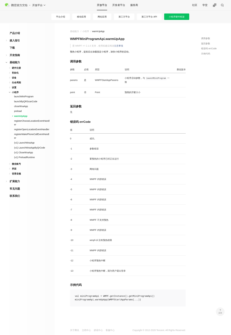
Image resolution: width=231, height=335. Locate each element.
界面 (14, 168)
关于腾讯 (74, 330)
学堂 (205, 5)
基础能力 (15, 62)
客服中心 (110, 330)
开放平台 (102, 5)
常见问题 (15, 188)
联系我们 (15, 196)
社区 (194, 5)
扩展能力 (15, 181)
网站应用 (102, 16)
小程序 (15, 92)
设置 (14, 87)
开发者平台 (118, 5)
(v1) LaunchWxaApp (24, 142)
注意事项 (118, 45)
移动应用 (81, 16)
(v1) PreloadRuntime (24, 157)
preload (18, 111)
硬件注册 (16, 68)
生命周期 (16, 82)
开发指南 (15, 55)
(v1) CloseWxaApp (23, 152)
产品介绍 (15, 33)
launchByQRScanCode (25, 101)
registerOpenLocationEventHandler (31, 129)
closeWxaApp (21, 106)
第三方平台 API (149, 16)
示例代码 (205, 53)
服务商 (134, 5)
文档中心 (86, 330)
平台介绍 (60, 16)
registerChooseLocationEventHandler (31, 123)
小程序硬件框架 (177, 16)
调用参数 (205, 38)
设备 (14, 77)
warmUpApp (20, 116)
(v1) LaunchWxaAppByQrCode (29, 147)
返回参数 (205, 43)
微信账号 (16, 164)
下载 (12, 47)
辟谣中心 (98, 330)
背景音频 (16, 173)
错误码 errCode (209, 48)
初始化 (15, 72)
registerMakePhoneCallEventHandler (31, 136)
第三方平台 (124, 16)
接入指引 (15, 40)
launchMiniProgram (24, 96)
